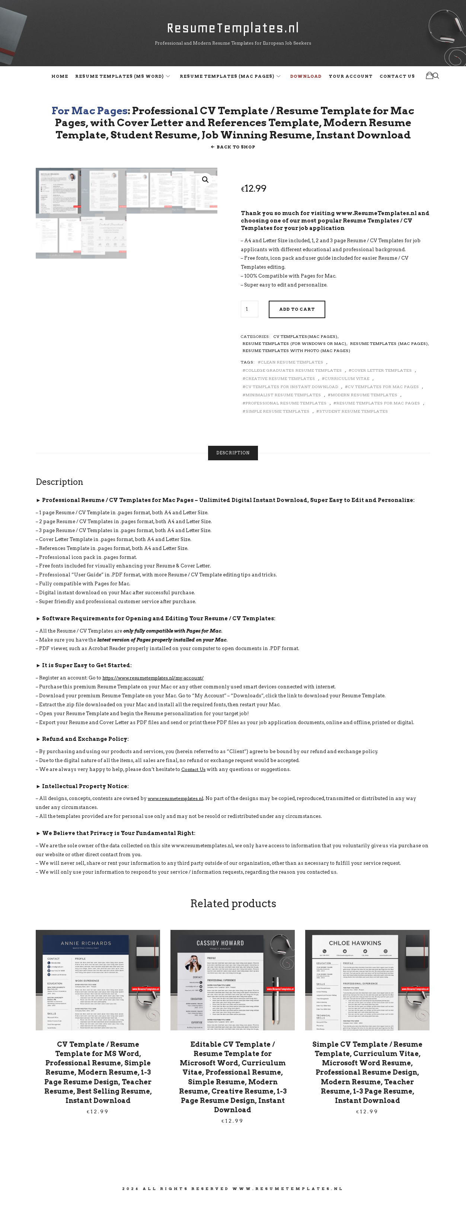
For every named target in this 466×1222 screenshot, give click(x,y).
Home (59, 80)
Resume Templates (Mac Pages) (227, 80)
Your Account (351, 80)
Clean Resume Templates (292, 384)
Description (233, 474)
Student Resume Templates (353, 433)
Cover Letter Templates (382, 392)
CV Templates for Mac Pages (383, 408)
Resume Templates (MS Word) (119, 80)
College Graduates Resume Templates (294, 392)
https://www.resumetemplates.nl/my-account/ (158, 699)
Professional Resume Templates (286, 424)
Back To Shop (236, 168)
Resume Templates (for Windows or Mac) (295, 365)
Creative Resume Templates (280, 400)
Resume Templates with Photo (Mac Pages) (297, 372)
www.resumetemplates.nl (179, 820)
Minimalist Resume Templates (283, 416)
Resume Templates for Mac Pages (378, 424)
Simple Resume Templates (278, 433)
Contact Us (397, 80)
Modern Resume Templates (364, 416)
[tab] (233, 475)
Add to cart (297, 330)
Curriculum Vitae (347, 400)
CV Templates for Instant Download (292, 408)
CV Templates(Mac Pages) (306, 358)
